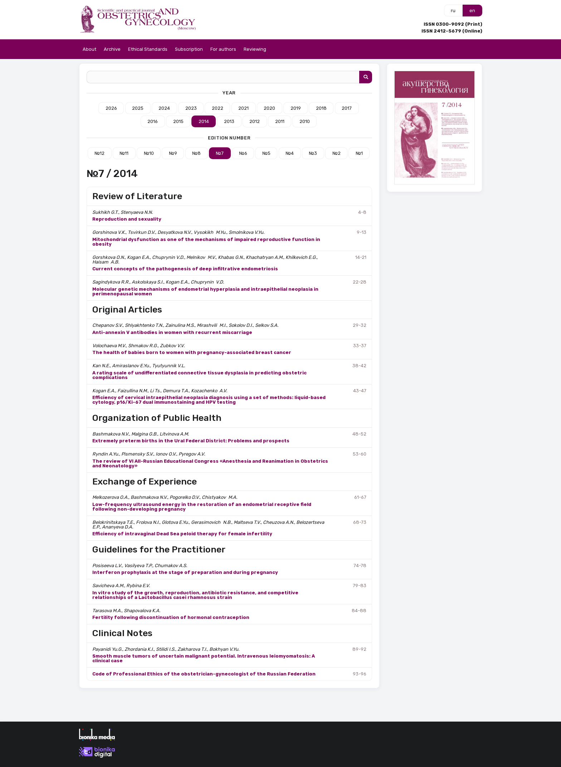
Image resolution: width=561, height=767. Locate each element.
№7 (220, 153)
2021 (243, 108)
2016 (152, 121)
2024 (164, 108)
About (89, 49)
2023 (191, 108)
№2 (336, 153)
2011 (279, 121)
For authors (223, 49)
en (472, 10)
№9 (173, 153)
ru (453, 10)
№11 (123, 153)
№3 (313, 153)
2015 (178, 121)
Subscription (189, 49)
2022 (217, 108)
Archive (112, 49)
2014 (204, 121)
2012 (254, 121)
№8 (196, 153)
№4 (290, 153)
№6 (243, 153)
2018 (321, 108)
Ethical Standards (147, 49)
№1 (359, 153)
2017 (347, 108)
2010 (304, 121)
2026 (111, 108)
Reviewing (255, 49)
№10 (149, 153)
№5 (266, 153)
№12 (99, 153)
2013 (229, 121)
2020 (269, 108)
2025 (137, 108)
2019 (296, 108)
